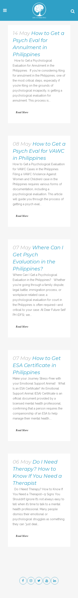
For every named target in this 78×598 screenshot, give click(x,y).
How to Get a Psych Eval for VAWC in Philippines (39, 151)
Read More (22, 112)
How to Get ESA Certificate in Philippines (37, 365)
